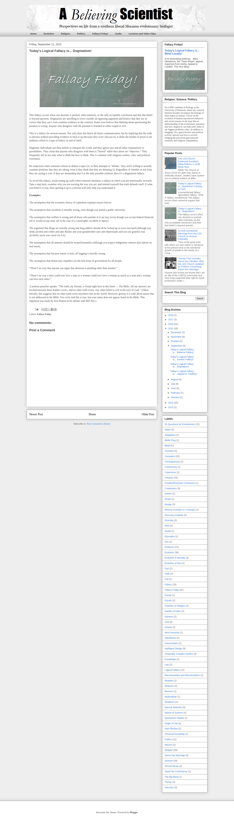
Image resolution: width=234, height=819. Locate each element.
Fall (166, 579)
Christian (169, 451)
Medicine (169, 686)
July (173, 384)
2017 (171, 319)
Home (33, 33)
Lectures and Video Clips (142, 33)
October (175, 341)
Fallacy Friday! (100, 33)
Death (168, 499)
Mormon (169, 691)
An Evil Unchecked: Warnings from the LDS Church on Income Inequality (190, 234)
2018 (171, 315)
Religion (65, 33)
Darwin (168, 493)
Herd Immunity (172, 632)
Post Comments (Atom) (98, 423)
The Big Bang (172, 777)
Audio (118, 33)
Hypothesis (170, 638)
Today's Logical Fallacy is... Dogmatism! (190, 210)
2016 (171, 324)
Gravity (168, 627)
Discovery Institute (174, 515)
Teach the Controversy (176, 771)
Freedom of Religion (175, 606)
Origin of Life (171, 723)
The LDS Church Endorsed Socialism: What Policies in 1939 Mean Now (189, 162)
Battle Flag (170, 440)
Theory (168, 782)
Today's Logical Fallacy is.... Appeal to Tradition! (183, 372)
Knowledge (170, 659)
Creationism (171, 488)
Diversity (169, 520)
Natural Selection (173, 707)
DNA (167, 525)
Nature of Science (174, 712)
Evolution (49, 33)
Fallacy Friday (44, 314)
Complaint (170, 456)
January (175, 397)
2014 (171, 402)
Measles (169, 680)
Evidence (169, 547)
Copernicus (170, 472)
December (176, 332)
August (175, 379)
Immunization (171, 643)
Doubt (168, 531)
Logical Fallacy (172, 670)
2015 (171, 328)
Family (168, 595)
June (173, 388)
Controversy (171, 467)
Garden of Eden (173, 611)
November (176, 336)
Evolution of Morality (175, 557)
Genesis (169, 616)
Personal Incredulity (175, 734)
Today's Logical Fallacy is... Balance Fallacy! (182, 351)
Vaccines (169, 787)
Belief (167, 445)
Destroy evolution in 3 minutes (180, 509)
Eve (167, 542)
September (177, 345)
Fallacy (168, 584)
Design (168, 504)
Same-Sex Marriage (175, 755)
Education (170, 536)
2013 (171, 407)
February (176, 393)
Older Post (148, 414)
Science (169, 760)
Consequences (172, 461)
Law (167, 664)
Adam (168, 429)
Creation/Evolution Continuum (180, 483)
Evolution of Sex (173, 563)
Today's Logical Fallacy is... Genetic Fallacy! (182, 358)
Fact (167, 568)
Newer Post (36, 414)
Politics (81, 33)
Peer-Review (171, 728)
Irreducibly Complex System (179, 654)
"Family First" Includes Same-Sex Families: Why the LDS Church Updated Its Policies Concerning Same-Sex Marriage (191, 264)
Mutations (170, 702)
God (167, 622)
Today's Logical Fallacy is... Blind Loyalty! (182, 52)
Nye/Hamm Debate (174, 718)
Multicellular (171, 696)
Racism (168, 744)
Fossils (168, 600)
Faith (167, 573)
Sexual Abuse (172, 766)
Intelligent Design (173, 648)
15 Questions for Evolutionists (180, 424)
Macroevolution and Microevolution (182, 675)
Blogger (134, 812)
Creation (169, 477)
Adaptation (170, 435)
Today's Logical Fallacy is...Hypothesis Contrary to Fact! (190, 186)
